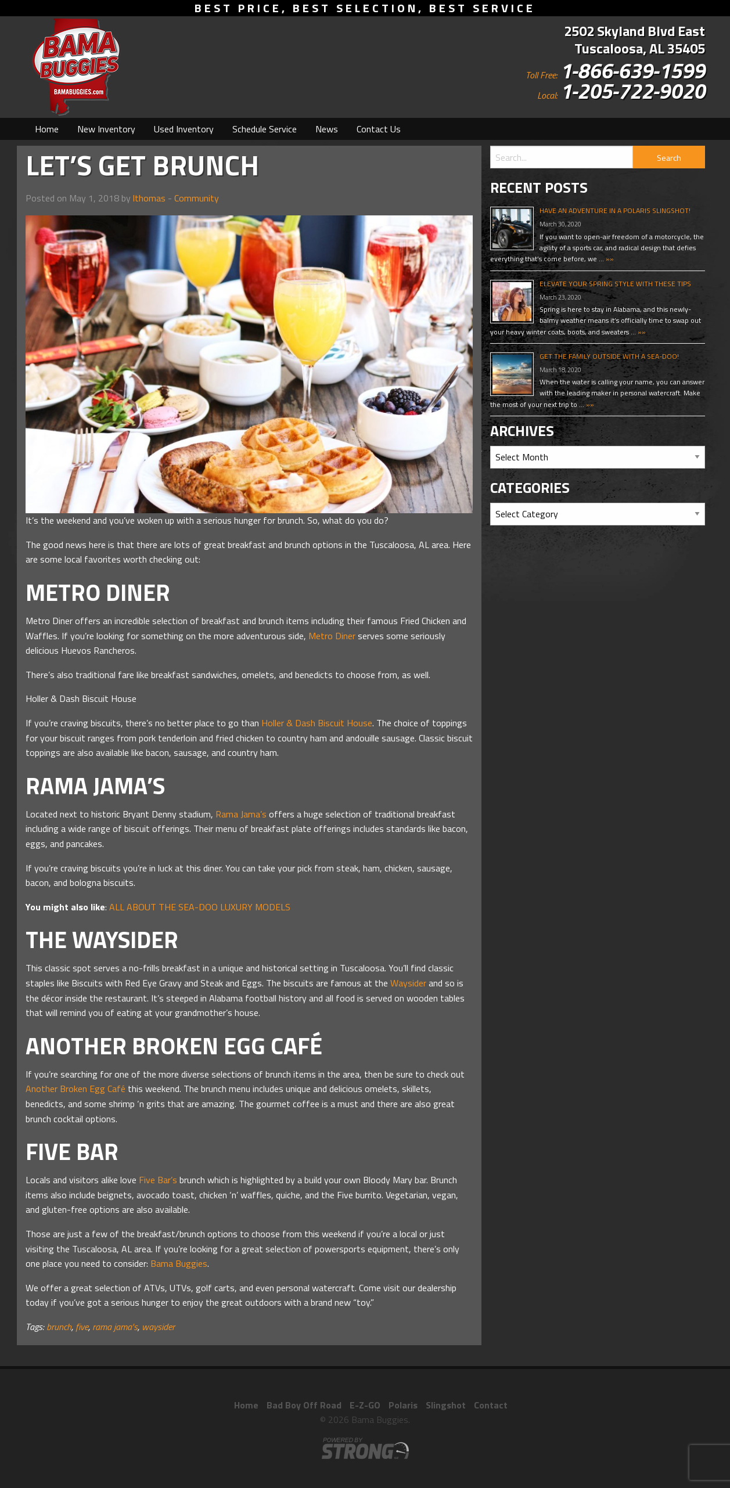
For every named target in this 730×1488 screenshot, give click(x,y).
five (81, 1327)
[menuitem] (47, 129)
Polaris (403, 1405)
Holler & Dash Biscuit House (316, 723)
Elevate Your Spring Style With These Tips (615, 283)
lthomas (149, 198)
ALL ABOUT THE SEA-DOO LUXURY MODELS (199, 907)
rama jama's (115, 1327)
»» (609, 258)
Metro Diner (331, 636)
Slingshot (446, 1405)
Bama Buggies (178, 1263)
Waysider (408, 983)
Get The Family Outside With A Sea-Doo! (609, 356)
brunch (58, 1327)
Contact (491, 1405)
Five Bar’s (158, 1180)
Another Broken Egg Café (75, 1089)
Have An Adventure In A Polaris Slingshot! (615, 210)
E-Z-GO (365, 1405)
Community (196, 198)
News (326, 129)
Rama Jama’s (241, 814)
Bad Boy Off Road (304, 1405)
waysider (158, 1327)
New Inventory (106, 129)
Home (47, 129)
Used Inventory (184, 129)
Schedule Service (264, 129)
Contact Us (379, 129)
